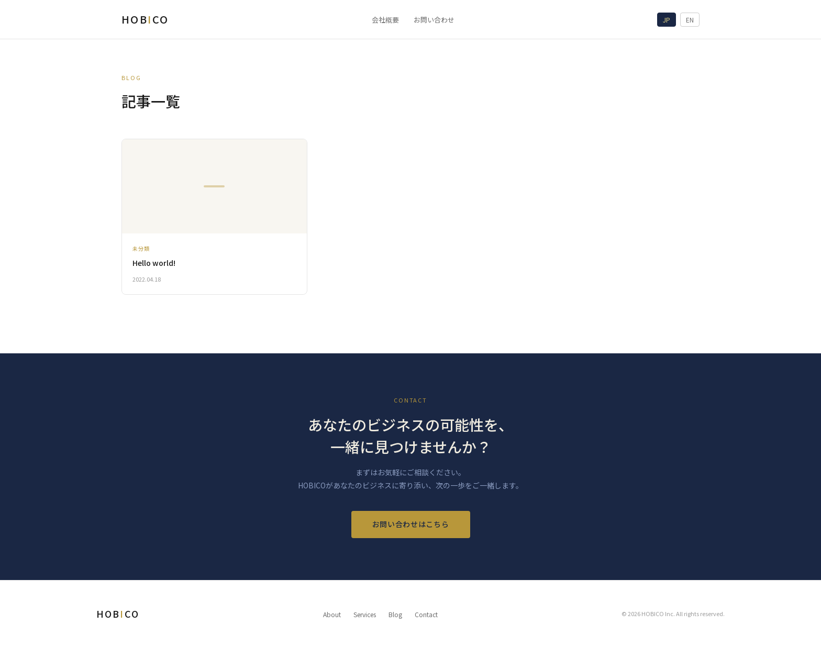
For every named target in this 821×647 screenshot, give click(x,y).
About (332, 614)
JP (666, 19)
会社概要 (385, 20)
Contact (426, 614)
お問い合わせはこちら (410, 524)
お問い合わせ (434, 20)
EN (690, 19)
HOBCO (145, 19)
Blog (395, 614)
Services (364, 614)
